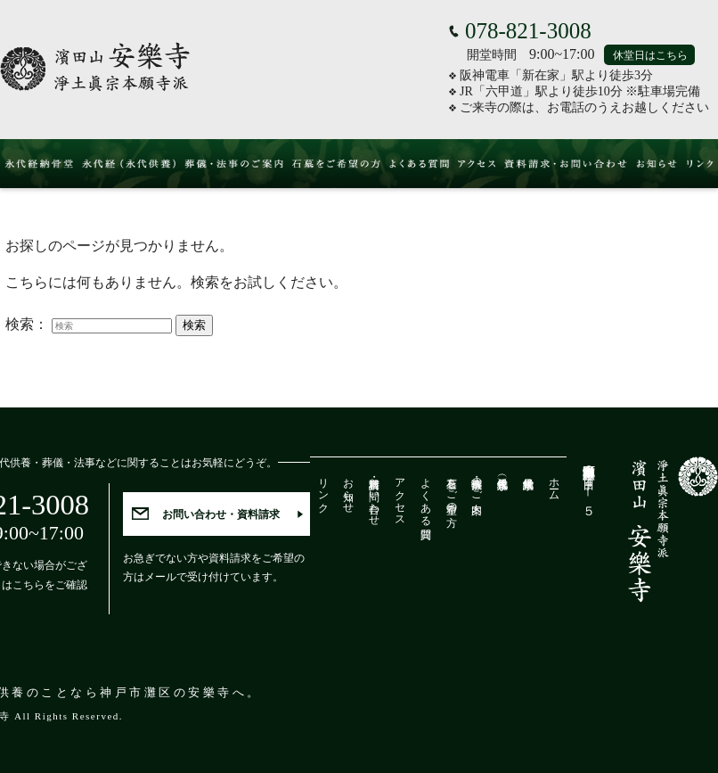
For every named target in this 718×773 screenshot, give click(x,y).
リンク (323, 489)
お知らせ (348, 489)
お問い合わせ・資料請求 (221, 514)
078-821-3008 (528, 31)
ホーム (554, 483)
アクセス (400, 496)
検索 (194, 325)
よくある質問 (426, 496)
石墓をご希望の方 (451, 489)
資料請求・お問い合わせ (374, 496)
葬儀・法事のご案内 (476, 483)
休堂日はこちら (650, 55)
